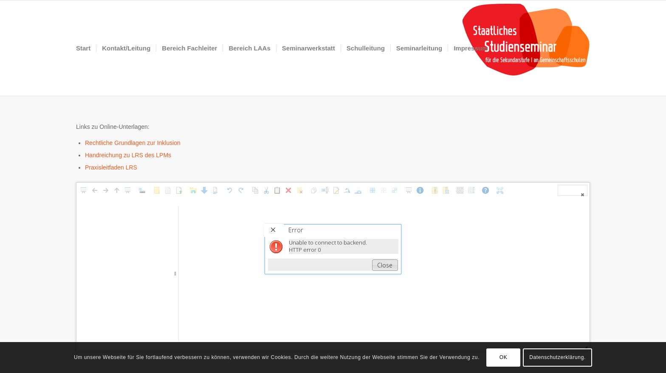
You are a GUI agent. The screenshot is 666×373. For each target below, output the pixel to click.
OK (504, 357)
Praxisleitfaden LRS (111, 167)
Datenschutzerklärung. (557, 357)
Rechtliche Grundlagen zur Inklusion (133, 142)
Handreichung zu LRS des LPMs (128, 155)
